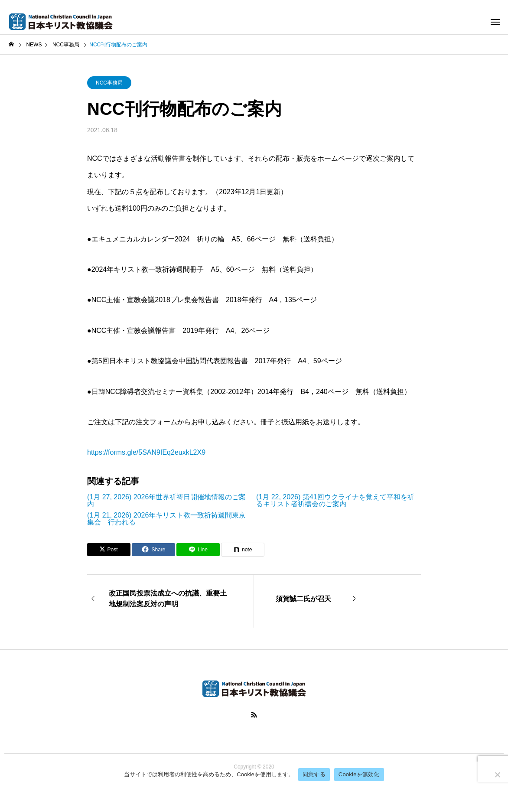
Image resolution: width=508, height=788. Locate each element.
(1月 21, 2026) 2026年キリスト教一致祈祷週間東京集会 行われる (166, 519)
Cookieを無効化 (359, 774)
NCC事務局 (109, 83)
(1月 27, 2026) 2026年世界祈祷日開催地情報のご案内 (166, 501)
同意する (314, 774)
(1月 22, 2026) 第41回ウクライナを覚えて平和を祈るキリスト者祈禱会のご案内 (335, 501)
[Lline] (198, 549)
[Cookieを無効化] (497, 774)
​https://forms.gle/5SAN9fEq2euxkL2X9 (146, 452)
